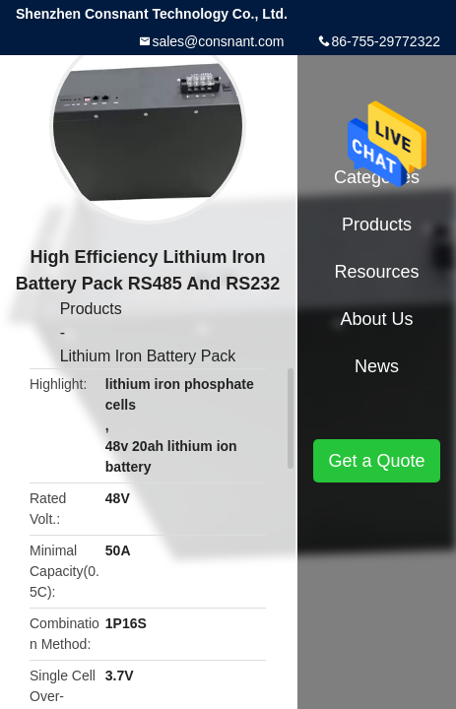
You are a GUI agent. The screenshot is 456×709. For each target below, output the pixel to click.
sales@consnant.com (218, 41)
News (377, 366)
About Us (376, 319)
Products (91, 308)
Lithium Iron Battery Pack (148, 356)
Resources (376, 272)
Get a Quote (376, 461)
